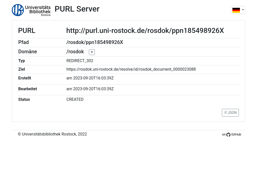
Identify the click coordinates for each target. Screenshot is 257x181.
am (69, 78)
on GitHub (231, 134)
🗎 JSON (230, 113)
